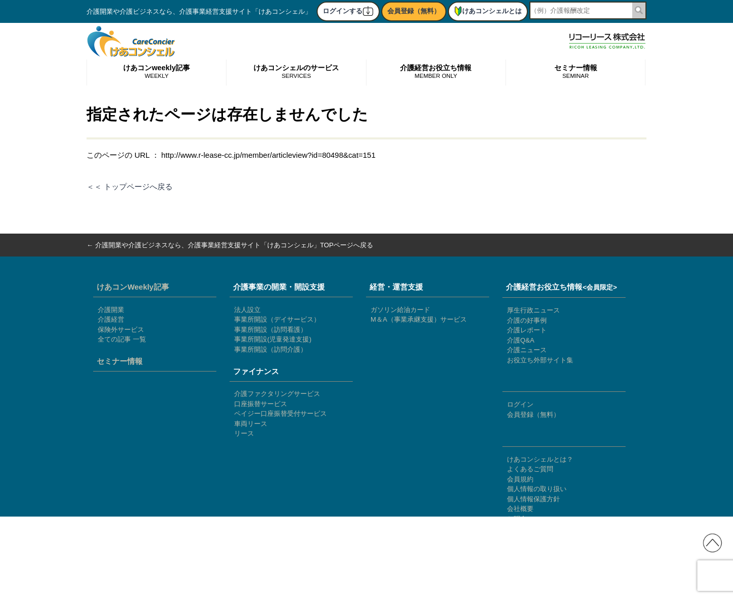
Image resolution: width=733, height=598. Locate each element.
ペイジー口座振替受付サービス (280, 413)
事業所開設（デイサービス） (277, 319)
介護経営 (111, 319)
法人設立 (247, 310)
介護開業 (111, 310)
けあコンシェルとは (488, 11)
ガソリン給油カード (400, 310)
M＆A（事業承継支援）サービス (419, 319)
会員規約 (520, 479)
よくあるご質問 (530, 469)
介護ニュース (527, 350)
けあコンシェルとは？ (540, 459)
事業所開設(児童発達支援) (273, 339)
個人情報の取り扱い (537, 489)
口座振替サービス (260, 404)
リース (244, 433)
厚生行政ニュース (533, 310)
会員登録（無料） (413, 11)
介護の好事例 (527, 320)
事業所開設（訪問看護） (270, 329)
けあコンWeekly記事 (132, 286)
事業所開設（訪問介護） (270, 349)
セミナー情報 (575, 72)
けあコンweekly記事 (156, 72)
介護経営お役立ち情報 (435, 72)
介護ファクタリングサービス (277, 393)
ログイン (520, 404)
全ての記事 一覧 (122, 339)
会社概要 (520, 508)
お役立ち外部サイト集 (540, 360)
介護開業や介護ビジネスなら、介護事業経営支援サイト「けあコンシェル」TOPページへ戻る (234, 245)
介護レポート (527, 330)
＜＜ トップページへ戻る (130, 186)
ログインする (348, 11)
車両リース (250, 424)
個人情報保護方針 (533, 499)
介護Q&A (520, 340)
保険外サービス (121, 329)
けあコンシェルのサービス (296, 72)
